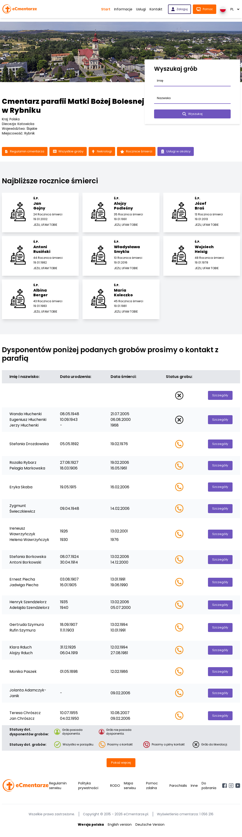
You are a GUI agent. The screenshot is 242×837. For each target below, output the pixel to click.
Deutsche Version (149, 827)
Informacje (123, 9)
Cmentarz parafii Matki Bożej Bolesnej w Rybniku (73, 105)
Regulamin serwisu (58, 788)
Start (105, 9)
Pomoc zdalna (152, 788)
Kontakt (156, 9)
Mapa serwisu (130, 788)
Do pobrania (209, 788)
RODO (115, 788)
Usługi (141, 9)
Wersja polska (91, 827)
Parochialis (178, 788)
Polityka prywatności (88, 788)
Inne (194, 788)
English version (120, 827)
